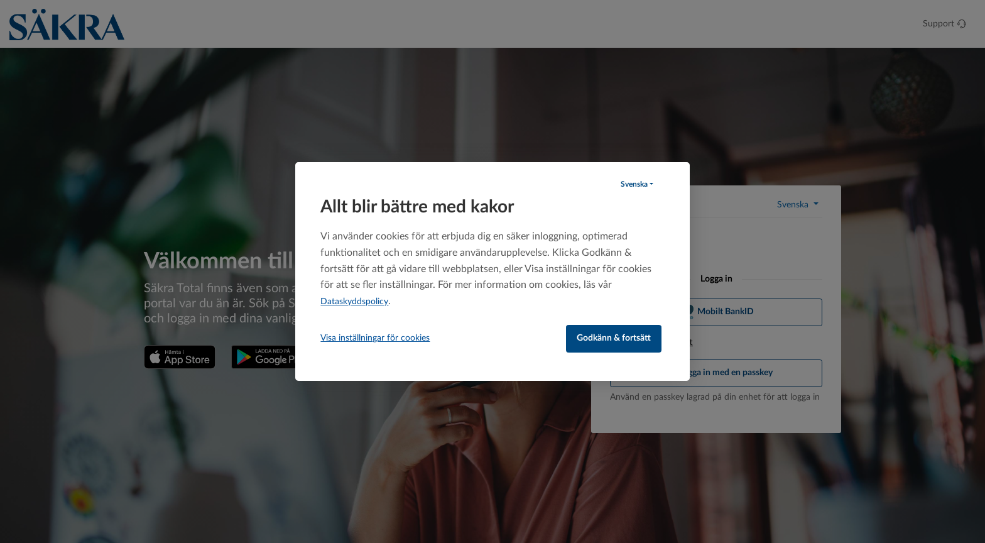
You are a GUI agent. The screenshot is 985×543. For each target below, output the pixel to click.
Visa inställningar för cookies (375, 338)
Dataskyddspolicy (354, 301)
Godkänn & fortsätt (614, 338)
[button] (637, 184)
